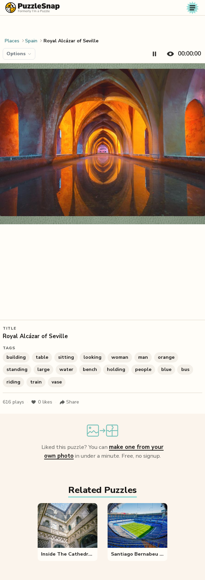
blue (166, 369)
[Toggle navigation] (192, 8)
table (42, 357)
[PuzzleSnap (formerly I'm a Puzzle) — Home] (32, 8)
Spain (31, 41)
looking (92, 357)
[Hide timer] (182, 53)
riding (13, 382)
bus (185, 369)
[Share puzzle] (69, 402)
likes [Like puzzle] (41, 402)
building (16, 357)
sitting (66, 357)
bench (90, 369)
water (66, 369)
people (143, 369)
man (143, 357)
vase (57, 382)
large (43, 369)
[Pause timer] (154, 53)
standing (16, 369)
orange (166, 357)
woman (119, 357)
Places (12, 41)
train (36, 382)
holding (116, 369)
